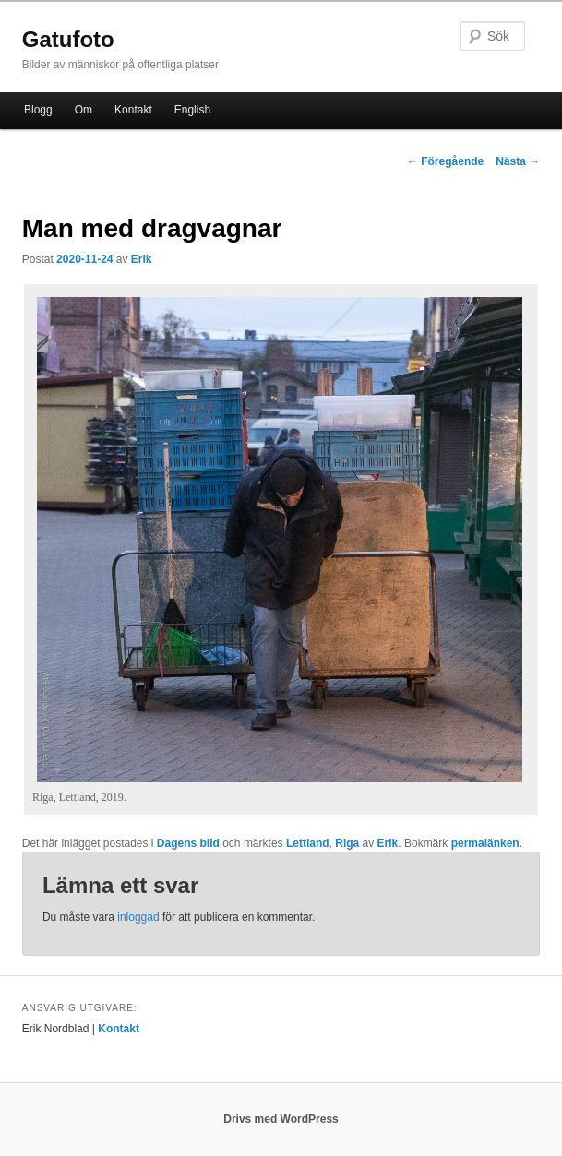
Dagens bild (188, 843)
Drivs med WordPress (281, 1119)
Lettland (307, 843)
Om (83, 109)
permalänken (485, 843)
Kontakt (133, 109)
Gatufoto (68, 39)
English (192, 109)
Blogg (38, 109)
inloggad (138, 917)
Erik (141, 259)
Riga (347, 843)
